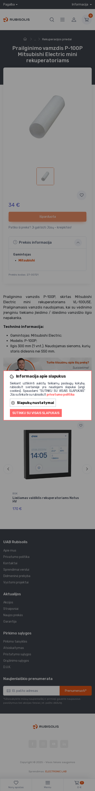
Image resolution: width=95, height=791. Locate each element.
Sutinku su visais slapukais (35, 413)
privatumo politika (61, 394)
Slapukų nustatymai (32, 403)
